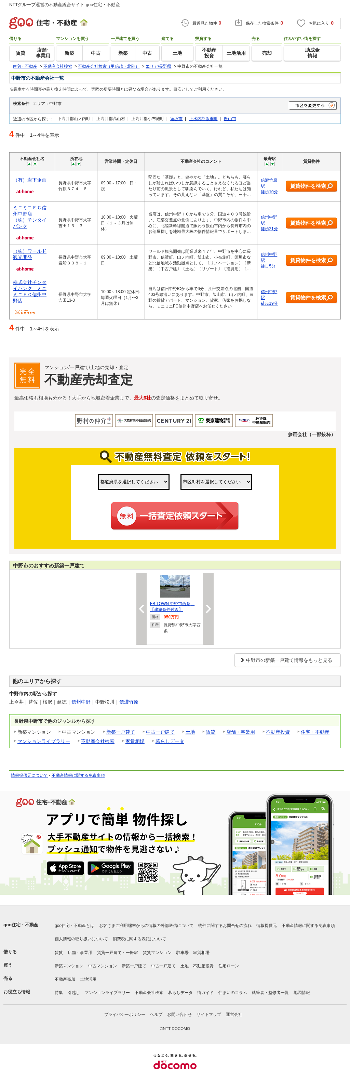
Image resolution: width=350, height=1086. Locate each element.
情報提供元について (29, 775)
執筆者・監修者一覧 (270, 992)
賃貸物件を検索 (311, 186)
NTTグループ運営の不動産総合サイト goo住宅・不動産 (64, 4)
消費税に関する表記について (139, 939)
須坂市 (176, 118)
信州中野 (81, 702)
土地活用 (88, 979)
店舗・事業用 (240, 732)
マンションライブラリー (43, 741)
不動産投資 (278, 732)
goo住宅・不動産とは (74, 925)
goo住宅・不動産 (20, 924)
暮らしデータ (170, 741)
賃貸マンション (157, 952)
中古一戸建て (160, 732)
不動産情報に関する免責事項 (78, 775)
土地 (190, 732)
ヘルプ (156, 1014)
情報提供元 (266, 925)
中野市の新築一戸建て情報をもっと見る (289, 660)
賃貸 (210, 732)
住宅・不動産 (315, 732)
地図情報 (302, 992)
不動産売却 (65, 979)
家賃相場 (135, 741)
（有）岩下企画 (29, 180)
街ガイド (205, 992)
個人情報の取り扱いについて (81, 939)
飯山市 (230, 118)
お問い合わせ (179, 1014)
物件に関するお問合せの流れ (225, 925)
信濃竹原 (128, 702)
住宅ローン (228, 966)
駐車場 (182, 952)
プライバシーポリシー (124, 1014)
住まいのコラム (232, 992)
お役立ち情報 (16, 991)
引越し (74, 992)
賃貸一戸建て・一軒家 (117, 952)
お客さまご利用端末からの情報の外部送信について (146, 925)
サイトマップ (209, 1014)
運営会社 (234, 1014)
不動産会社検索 (98, 741)
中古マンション (102, 966)
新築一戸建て (120, 732)
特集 (59, 992)
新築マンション (69, 966)
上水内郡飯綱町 (203, 118)
